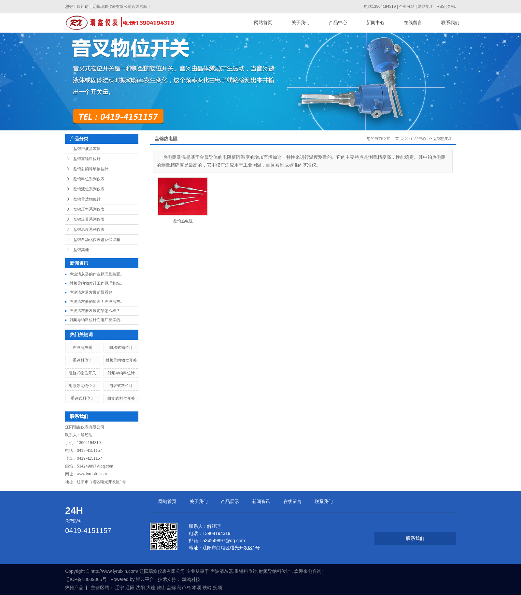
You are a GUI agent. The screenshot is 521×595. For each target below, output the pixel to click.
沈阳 (140, 587)
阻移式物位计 (121, 347)
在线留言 (413, 22)
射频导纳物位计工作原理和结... (96, 283)
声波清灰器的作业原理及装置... (96, 274)
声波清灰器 (82, 347)
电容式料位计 (121, 385)
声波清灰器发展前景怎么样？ (94, 310)
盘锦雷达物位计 (87, 199)
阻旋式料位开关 (121, 398)
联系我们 (450, 22)
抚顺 (217, 587)
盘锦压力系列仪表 (89, 209)
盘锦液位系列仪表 (89, 189)
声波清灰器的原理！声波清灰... (96, 301)
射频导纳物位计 (82, 385)
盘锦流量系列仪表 (89, 219)
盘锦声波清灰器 (87, 148)
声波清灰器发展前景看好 (90, 292)
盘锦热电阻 (443, 138)
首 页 (399, 138)
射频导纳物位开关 (121, 360)
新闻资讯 (261, 501)
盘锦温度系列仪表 (89, 229)
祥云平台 (145, 579)
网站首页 (263, 22)
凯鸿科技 (191, 579)
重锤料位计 (82, 360)
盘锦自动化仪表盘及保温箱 (96, 239)
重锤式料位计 (82, 398)
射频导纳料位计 (121, 373)
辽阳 (129, 587)
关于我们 (300, 22)
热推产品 (74, 587)
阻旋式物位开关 (82, 373)
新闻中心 (375, 22)
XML (452, 6)
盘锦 (171, 587)
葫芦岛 (184, 587)
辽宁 (119, 587)
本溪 (196, 587)
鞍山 (161, 587)
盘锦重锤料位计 (87, 158)
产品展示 (230, 501)
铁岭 (207, 587)
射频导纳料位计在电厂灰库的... (96, 320)
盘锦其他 (81, 249)
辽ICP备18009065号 (86, 579)
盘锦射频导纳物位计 (90, 169)
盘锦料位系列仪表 (89, 179)
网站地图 (426, 6)
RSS (441, 6)
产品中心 (338, 22)
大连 (150, 587)
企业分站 (407, 6)
